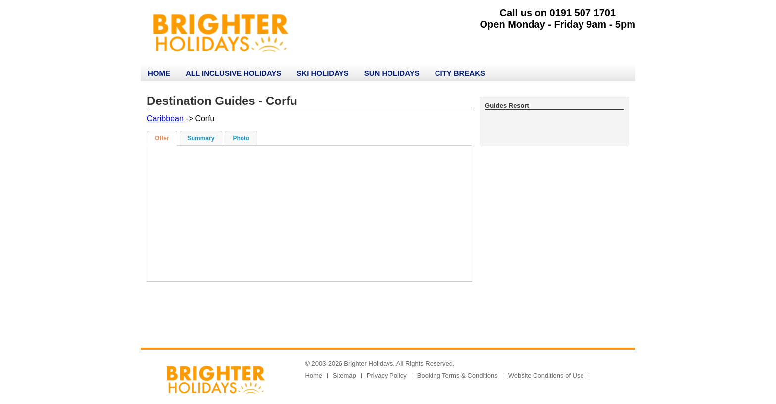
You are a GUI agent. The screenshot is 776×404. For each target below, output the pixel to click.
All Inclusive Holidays (233, 73)
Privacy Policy (387, 375)
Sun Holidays (392, 73)
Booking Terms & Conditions (457, 375)
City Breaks (460, 73)
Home (159, 73)
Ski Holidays (322, 73)
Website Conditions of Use (546, 375)
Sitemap (344, 375)
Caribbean (165, 118)
